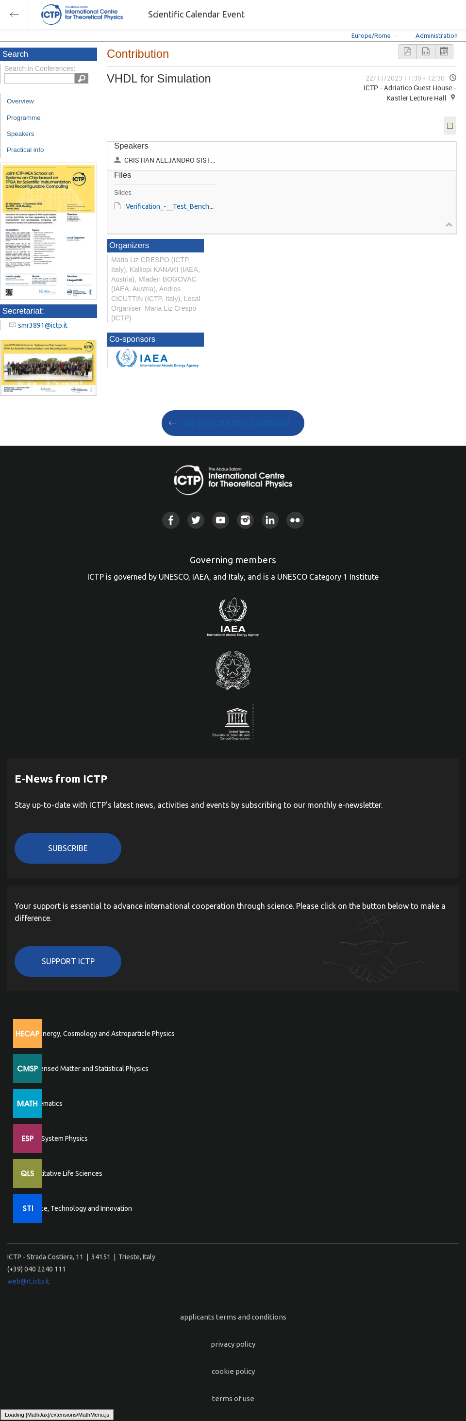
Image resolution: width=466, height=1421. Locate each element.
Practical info (25, 149)
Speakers (20, 133)
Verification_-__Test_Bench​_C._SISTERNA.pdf (195, 206)
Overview (20, 101)
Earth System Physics (56, 1138)
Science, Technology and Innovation (78, 1208)
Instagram (245, 520)
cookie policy (233, 1371)
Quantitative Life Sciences (63, 1173)
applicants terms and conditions (233, 1317)
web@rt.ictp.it (28, 1281)
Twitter (195, 520)
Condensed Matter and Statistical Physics (86, 1068)
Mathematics (43, 1103)
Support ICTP (68, 961)
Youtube (220, 520)
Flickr (294, 520)
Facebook (170, 520)
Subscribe (68, 848)
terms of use (233, 1398)
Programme (24, 117)
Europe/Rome (371, 35)
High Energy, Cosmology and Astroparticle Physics (99, 1033)
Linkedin (270, 520)
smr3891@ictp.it (42, 325)
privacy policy (233, 1344)
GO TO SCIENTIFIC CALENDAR (236, 422)
